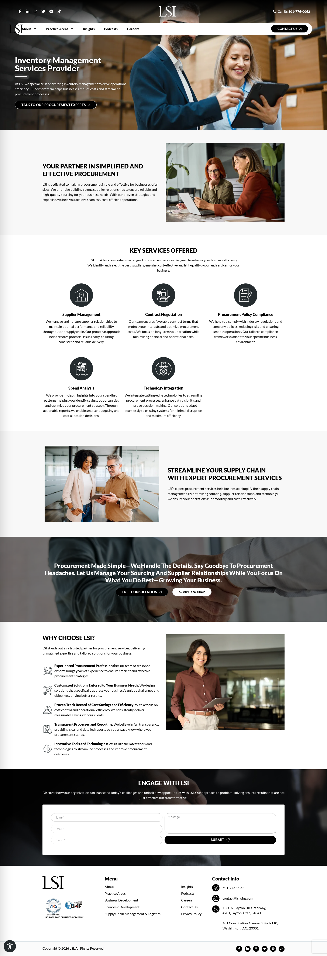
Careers (133, 29)
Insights (89, 29)
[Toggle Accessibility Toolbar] (9, 946)
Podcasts (111, 29)
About (29, 29)
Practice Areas (60, 29)
